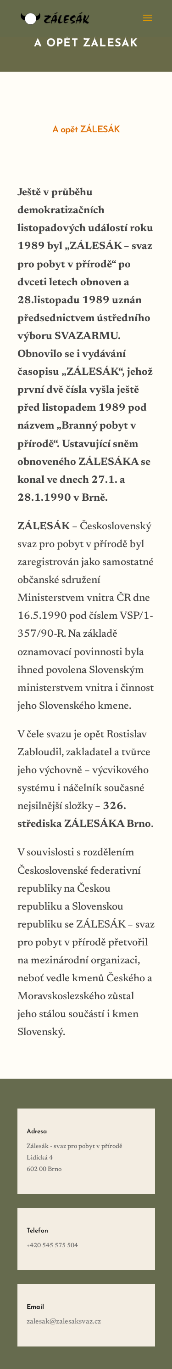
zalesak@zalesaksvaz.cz (64, 1321)
